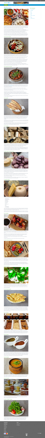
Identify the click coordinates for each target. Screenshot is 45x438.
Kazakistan (5, 425)
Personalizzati (18, 425)
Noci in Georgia (6, 312)
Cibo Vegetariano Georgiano (8, 66)
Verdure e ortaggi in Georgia (8, 399)
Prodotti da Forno (33, 18)
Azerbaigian (5, 431)
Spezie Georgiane (6, 378)
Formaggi (32, 10)
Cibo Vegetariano (32, 9)
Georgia (5, 429)
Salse (31, 12)
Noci (31, 11)
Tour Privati (18, 424)
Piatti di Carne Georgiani (7, 36)
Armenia (5, 430)
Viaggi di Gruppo (18, 423)
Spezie (31, 13)
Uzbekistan (5, 427)
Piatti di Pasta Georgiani (7, 289)
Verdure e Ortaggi (33, 15)
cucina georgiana (11, 85)
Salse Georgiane (6, 334)
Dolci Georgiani (6, 213)
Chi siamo (5, 0)
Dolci (31, 14)
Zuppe (31, 17)
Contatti (7, 0)
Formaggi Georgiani (7, 179)
